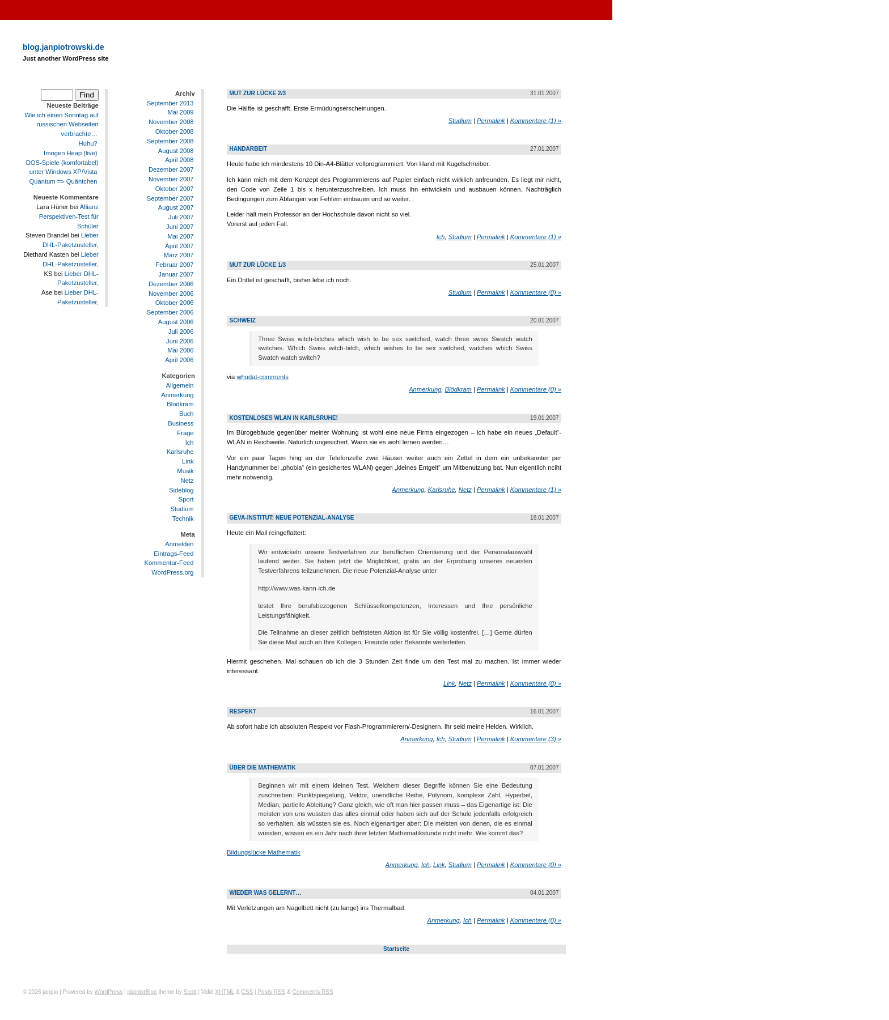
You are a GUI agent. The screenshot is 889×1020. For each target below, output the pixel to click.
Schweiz (242, 320)
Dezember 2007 (171, 169)
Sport (186, 499)
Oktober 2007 (174, 188)
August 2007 (176, 207)
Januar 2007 (175, 274)
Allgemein (179, 385)
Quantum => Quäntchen (63, 181)
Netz (187, 480)
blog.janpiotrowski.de (63, 47)
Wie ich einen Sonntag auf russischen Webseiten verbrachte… (61, 125)
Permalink (491, 120)
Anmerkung (177, 395)
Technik (183, 518)
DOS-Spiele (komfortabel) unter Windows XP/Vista (62, 167)
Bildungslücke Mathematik (263, 852)
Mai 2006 (181, 350)
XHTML (224, 992)
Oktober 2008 (174, 131)
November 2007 (171, 179)
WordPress (109, 992)
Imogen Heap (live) (71, 153)
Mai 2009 (181, 112)
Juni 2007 (180, 226)
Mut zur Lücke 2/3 (257, 93)
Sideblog (181, 490)
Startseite (396, 949)
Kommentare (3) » (535, 739)
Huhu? (88, 143)
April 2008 (179, 159)
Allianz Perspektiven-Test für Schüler (69, 216)
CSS (247, 992)
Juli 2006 (181, 331)
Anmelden (179, 544)
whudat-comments (262, 376)
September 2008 (170, 141)
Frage (185, 433)
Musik (185, 471)
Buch (186, 413)
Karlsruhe (180, 452)
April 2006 (179, 359)
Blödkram (180, 404)
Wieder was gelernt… (265, 893)
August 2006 (176, 321)
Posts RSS (271, 992)
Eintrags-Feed (173, 553)
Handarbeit (248, 149)
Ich (189, 442)
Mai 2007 (181, 236)
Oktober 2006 (174, 302)
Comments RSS (312, 992)
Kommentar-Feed (169, 563)
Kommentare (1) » (535, 120)
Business (180, 423)
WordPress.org (172, 572)
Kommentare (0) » (535, 292)
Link (188, 461)
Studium (182, 508)
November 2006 (171, 293)
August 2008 (176, 150)
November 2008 (171, 121)
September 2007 (170, 198)
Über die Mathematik (262, 767)
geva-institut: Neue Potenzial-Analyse (291, 518)
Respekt (242, 711)
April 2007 (179, 246)
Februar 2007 (174, 264)
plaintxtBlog (141, 992)
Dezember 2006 (171, 283)
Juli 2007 (181, 217)
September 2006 (170, 312)
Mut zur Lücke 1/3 (257, 265)
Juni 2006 (180, 341)
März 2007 (179, 255)
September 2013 (170, 103)
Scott (190, 992)
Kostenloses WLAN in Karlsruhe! (283, 418)
